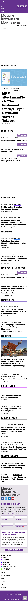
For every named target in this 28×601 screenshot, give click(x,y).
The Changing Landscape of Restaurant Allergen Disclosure (13, 327)
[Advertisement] (14, 46)
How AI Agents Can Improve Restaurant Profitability (13, 467)
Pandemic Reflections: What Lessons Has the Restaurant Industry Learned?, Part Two (13, 447)
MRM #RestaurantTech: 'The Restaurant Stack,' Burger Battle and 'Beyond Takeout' (13, 107)
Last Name (18, 519)
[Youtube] (26, 6)
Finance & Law (17, 307)
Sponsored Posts (18, 463)
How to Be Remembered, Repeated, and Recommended (14, 378)
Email (3, 526)
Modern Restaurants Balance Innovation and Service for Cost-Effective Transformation (14, 289)
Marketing (16, 357)
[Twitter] (21, 6)
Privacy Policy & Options (10, 513)
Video (16, 137)
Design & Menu (17, 393)
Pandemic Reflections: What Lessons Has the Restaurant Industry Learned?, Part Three (13, 430)
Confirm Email (19, 526)
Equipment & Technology (17, 89)
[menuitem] (2, 1)
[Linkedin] (23, 6)
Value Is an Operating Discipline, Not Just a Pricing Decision (13, 243)
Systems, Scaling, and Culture (14, 140)
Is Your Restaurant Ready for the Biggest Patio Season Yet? (13, 479)
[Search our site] (12, 28)
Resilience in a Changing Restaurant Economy (11, 208)
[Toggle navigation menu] (25, 598)
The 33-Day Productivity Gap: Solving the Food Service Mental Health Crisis (14, 258)
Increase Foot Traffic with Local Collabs (12, 150)
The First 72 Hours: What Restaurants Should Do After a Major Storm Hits (13, 311)
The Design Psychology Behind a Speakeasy (11, 396)
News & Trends (17, 204)
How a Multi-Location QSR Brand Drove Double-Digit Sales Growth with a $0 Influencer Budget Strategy (13, 362)
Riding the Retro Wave (11, 161)
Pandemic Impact (18, 425)
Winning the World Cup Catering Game (11, 410)
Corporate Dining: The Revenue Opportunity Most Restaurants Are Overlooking (14, 222)
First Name (4, 519)
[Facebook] (18, 6)
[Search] (25, 28)
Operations (17, 238)
